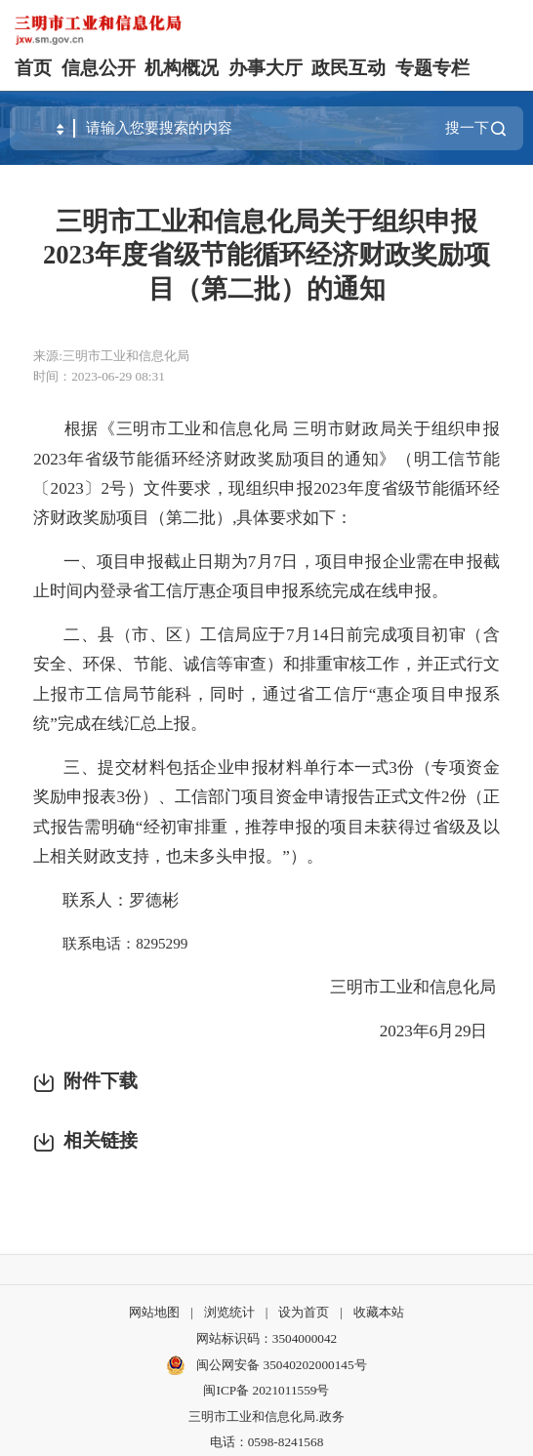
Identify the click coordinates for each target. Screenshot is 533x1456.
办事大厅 (265, 68)
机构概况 (181, 68)
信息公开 (99, 68)
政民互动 (348, 68)
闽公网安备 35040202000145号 (266, 1365)
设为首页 (303, 1312)
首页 (33, 68)
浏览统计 (229, 1312)
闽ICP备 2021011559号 (266, 1390)
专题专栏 (432, 68)
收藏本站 (378, 1312)
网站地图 (154, 1312)
